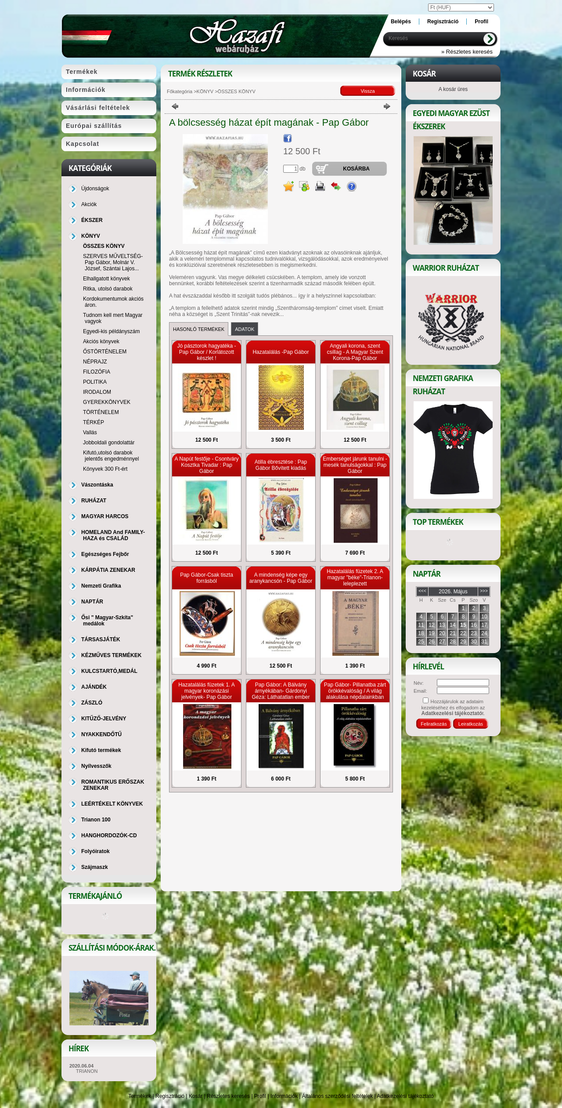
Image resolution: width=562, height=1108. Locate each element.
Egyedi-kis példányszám (111, 331)
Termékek (139, 1096)
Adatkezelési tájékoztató (405, 1096)
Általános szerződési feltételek (337, 1096)
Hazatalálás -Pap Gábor (280, 352)
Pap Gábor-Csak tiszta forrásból (206, 578)
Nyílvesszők (96, 766)
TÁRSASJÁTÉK (100, 639)
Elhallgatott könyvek (106, 279)
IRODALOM (97, 392)
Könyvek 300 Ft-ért (105, 469)
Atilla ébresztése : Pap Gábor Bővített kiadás (281, 465)
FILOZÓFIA (96, 372)
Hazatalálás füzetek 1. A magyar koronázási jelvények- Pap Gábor (206, 691)
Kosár (195, 1096)
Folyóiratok (95, 851)
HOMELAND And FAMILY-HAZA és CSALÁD (113, 535)
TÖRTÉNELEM (101, 412)
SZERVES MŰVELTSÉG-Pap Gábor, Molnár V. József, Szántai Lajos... (113, 262)
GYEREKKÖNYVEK (106, 402)
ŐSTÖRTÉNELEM (104, 352)
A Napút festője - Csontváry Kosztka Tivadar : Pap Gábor (206, 465)
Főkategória (179, 91)
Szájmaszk (94, 867)
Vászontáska (97, 485)
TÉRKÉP (93, 422)
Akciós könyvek (101, 341)
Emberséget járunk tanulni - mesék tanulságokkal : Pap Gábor (355, 465)
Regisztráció (169, 1096)
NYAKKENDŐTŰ (101, 734)
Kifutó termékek (101, 750)
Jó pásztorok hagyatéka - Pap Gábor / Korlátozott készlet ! (206, 352)
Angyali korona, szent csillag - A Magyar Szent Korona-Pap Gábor (355, 352)
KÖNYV (205, 91)
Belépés (401, 21)
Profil (260, 1096)
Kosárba (356, 169)
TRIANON (87, 1071)
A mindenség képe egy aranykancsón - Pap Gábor (280, 578)
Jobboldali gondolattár (108, 443)
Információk (284, 1096)
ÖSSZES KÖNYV (104, 246)
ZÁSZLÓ (91, 703)
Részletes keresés (228, 1096)
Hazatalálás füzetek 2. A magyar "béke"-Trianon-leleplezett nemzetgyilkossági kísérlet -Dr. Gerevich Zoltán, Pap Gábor (355, 586)
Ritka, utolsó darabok (108, 289)
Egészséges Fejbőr (105, 554)
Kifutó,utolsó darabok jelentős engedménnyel (111, 456)
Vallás (90, 432)
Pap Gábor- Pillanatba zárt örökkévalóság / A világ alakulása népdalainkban (355, 691)
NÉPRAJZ (95, 362)
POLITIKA (95, 382)
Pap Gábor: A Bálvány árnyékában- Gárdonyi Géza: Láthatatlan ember (281, 691)
